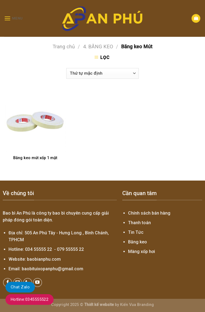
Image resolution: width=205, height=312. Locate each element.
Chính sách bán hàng (149, 213)
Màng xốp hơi (141, 251)
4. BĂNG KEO (98, 46)
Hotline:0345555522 (29, 299)
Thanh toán (139, 222)
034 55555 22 (38, 249)
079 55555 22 (70, 249)
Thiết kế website (99, 304)
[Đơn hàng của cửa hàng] (102, 73)
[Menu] (13, 18)
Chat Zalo (20, 287)
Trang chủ (63, 46)
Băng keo (137, 241)
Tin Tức (135, 232)
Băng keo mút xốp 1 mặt (35, 158)
